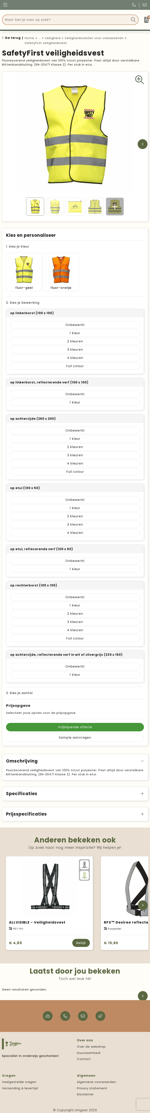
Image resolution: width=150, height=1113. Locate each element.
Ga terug (13, 38)
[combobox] (66, 20)
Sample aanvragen (75, 735)
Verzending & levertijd (20, 1086)
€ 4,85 (15, 940)
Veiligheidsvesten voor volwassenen (94, 38)
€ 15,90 (111, 940)
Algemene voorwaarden (96, 1079)
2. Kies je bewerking (22, 300)
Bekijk (81, 940)
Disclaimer (85, 1092)
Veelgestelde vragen (19, 1079)
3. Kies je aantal (19, 691)
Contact (84, 1056)
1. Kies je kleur (17, 246)
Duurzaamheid (88, 1050)
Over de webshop (91, 1044)
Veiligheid (53, 38)
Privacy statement (92, 1086)
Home (29, 38)
